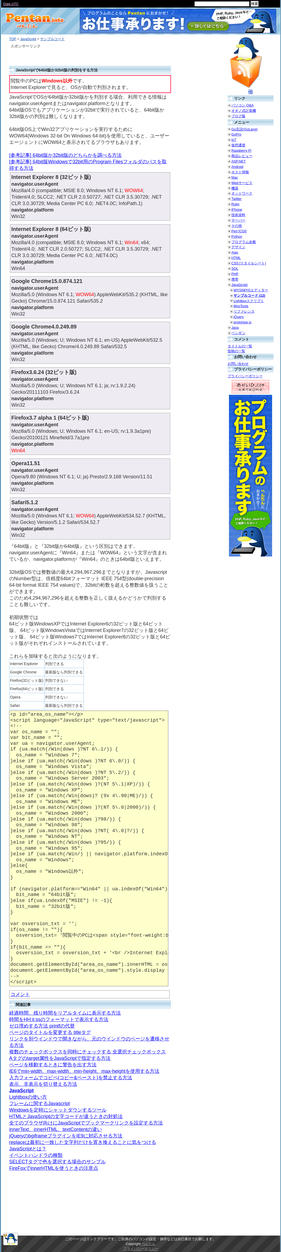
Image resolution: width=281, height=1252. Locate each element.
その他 (236, 226)
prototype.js (242, 322)
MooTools (241, 306)
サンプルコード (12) (249, 295)
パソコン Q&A (242, 105)
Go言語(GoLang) (244, 129)
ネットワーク (241, 193)
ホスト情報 (240, 172)
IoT (234, 140)
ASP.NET (238, 161)
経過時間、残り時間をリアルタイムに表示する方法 (65, 1013)
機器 (234, 188)
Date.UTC (11, 4)
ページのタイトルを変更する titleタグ (50, 1032)
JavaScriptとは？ (27, 1148)
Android (237, 167)
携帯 (234, 279)
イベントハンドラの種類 (36, 1155)
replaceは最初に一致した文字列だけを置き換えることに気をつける (82, 1142)
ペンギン (238, 333)
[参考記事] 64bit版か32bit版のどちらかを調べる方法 (65, 155)
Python (236, 236)
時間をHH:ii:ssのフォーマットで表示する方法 (58, 1019)
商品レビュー (241, 156)
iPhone (236, 209)
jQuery (239, 317)
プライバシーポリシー (245, 376)
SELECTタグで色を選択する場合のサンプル (57, 1161)
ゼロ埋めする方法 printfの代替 (42, 1026)
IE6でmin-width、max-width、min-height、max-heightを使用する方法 (84, 1071)
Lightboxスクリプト (249, 301)
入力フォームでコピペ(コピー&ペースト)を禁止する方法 (70, 1077)
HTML (236, 258)
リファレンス (244, 311)
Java (235, 328)
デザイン (238, 247)
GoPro (236, 134)
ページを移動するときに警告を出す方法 (53, 1064)
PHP (234, 274)
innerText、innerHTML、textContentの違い (55, 1129)
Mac (234, 177)
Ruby (235, 204)
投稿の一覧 (236, 351)
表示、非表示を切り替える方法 (43, 1084)
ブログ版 (238, 116)
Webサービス (241, 183)
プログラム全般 (243, 242)
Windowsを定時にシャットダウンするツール (58, 1110)
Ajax (234, 252)
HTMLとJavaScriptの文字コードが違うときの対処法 (66, 1116)
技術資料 (238, 215)
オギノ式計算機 (243, 111)
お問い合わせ (238, 364)
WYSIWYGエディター (251, 290)
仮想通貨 (238, 145)
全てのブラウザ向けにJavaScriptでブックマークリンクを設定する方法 (86, 1123)
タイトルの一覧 (240, 346)
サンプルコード (52, 39)
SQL (234, 269)
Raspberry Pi (241, 150)
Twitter (236, 199)
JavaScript (28, 39)
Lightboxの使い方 (28, 1097)
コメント (20, 994)
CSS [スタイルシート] (248, 263)
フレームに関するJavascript (39, 1103)
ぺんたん (149, 1244)
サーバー (238, 220)
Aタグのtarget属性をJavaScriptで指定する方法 (60, 1058)
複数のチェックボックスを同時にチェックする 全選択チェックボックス (87, 1051)
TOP (12, 39)
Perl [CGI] (238, 231)
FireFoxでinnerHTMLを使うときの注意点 (53, 1168)
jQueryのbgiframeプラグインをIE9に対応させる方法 (65, 1136)
